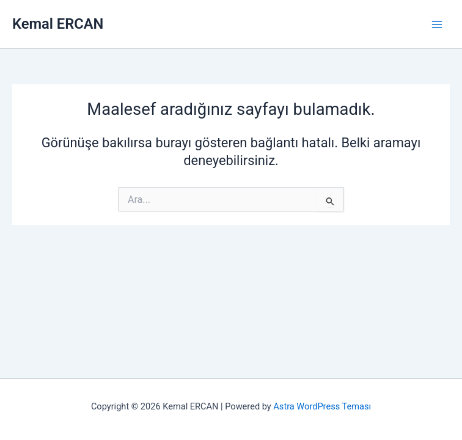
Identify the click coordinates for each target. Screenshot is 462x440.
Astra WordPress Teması (322, 406)
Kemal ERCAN (57, 23)
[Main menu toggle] (437, 24)
